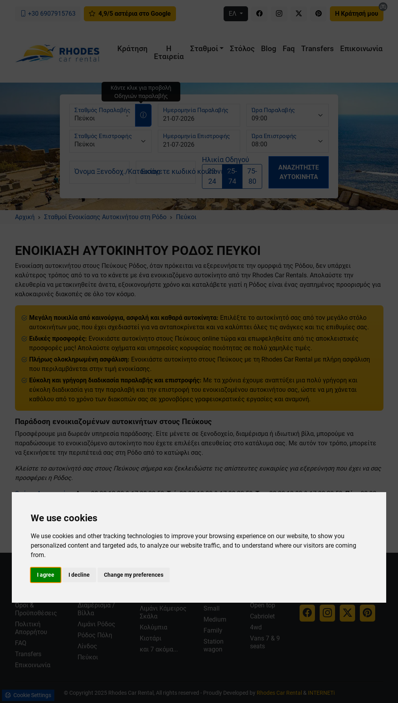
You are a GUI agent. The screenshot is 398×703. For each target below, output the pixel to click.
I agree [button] (45, 575)
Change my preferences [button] (133, 575)
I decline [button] (79, 575)
